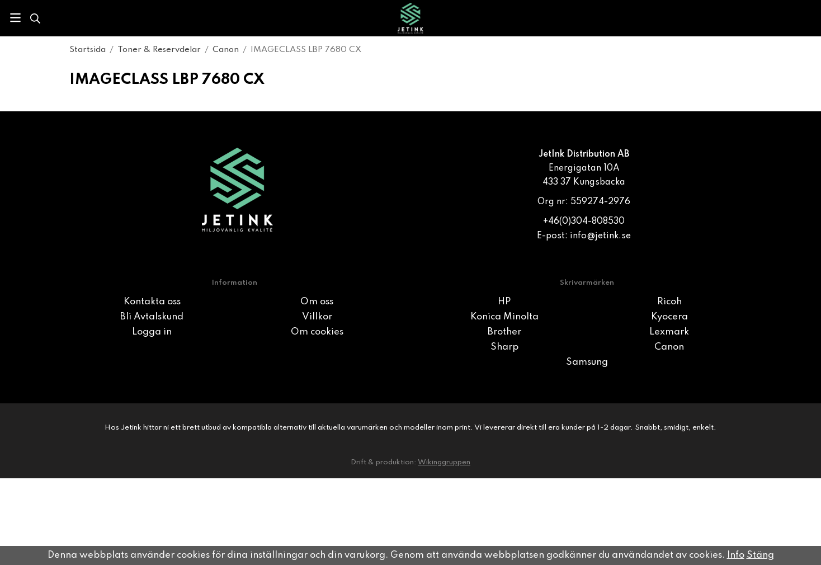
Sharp (504, 347)
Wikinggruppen (444, 462)
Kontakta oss (152, 302)
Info (735, 555)
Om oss (316, 302)
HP (504, 302)
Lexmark (669, 332)
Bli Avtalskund (151, 317)
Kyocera (669, 317)
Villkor (317, 317)
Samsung (587, 362)
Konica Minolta (504, 317)
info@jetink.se (600, 236)
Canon (669, 347)
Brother (504, 332)
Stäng (760, 555)
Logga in (152, 332)
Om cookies (317, 332)
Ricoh (669, 302)
